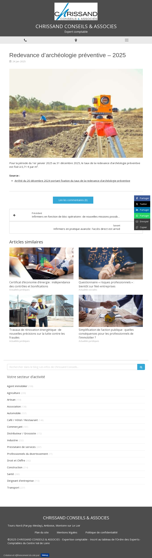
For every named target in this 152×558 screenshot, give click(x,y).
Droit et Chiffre (16, 460)
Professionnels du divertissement (27, 453)
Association (14, 406)
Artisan (11, 399)
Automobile (14, 413)
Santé (10, 474)
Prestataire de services (21, 447)
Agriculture (13, 393)
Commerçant (14, 426)
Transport (13, 487)
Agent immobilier (17, 386)
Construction (14, 467)
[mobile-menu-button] (126, 40)
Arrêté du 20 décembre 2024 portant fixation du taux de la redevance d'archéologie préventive (72, 180)
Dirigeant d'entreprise (20, 480)
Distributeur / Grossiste (21, 433)
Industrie (12, 440)
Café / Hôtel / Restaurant (22, 420)
